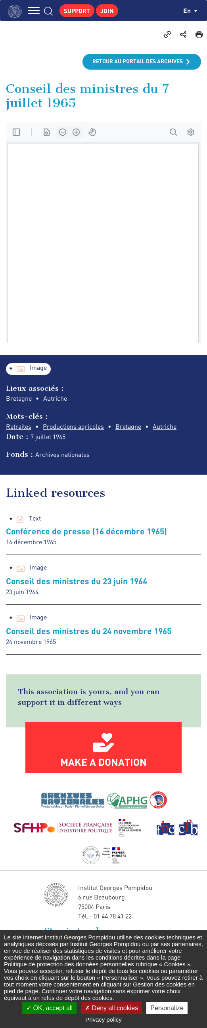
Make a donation (103, 762)
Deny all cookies (111, 1008)
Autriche (164, 426)
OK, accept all (49, 1008)
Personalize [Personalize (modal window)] (167, 1008)
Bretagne (128, 426)
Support (77, 10)
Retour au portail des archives (137, 61)
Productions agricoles (73, 426)
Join (107, 10)
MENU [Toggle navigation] (34, 10)
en (190, 10)
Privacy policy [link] (103, 1019)
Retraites (18, 426)
